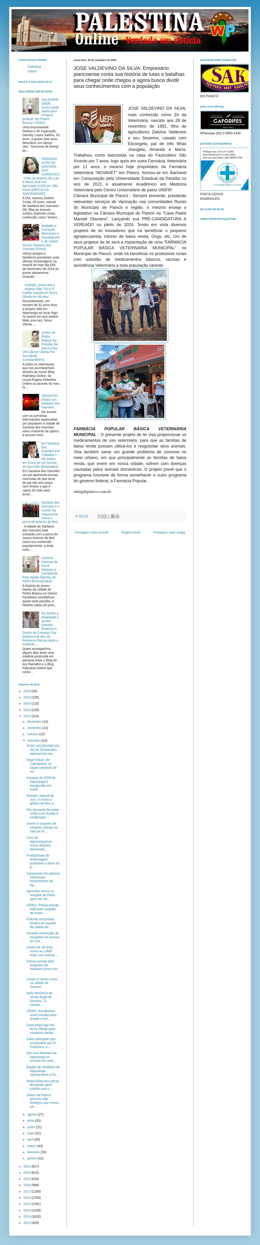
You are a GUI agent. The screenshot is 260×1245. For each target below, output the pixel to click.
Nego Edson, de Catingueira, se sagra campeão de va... (41, 765)
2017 (27, 1191)
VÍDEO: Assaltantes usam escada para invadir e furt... (41, 1015)
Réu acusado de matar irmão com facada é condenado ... (42, 813)
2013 (27, 1216)
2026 (27, 691)
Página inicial (131, 532)
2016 (27, 1197)
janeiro (32, 1158)
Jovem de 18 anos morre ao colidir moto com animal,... (42, 951)
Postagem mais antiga (169, 532)
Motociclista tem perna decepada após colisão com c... (42, 1085)
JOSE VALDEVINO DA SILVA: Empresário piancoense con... (42, 749)
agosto (32, 1114)
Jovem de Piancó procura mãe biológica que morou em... (42, 1100)
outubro (33, 734)
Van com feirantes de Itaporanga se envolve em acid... (41, 1057)
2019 (27, 1179)
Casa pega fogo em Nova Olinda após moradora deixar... (41, 1029)
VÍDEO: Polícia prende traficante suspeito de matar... (42, 909)
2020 (27, 1172)
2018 (27, 1185)
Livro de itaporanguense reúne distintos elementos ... (39, 843)
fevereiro (33, 1152)
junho (31, 1127)
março (32, 1146)
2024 (27, 703)
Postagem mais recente (92, 532)
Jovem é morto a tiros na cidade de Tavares (42, 983)
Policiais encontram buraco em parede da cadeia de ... (41, 923)
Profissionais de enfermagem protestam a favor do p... (42, 861)
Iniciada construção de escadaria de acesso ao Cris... (42, 937)
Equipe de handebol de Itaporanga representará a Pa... (43, 1071)
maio (31, 1133)
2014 (27, 1210)
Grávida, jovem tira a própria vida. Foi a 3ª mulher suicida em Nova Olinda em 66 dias (40, 290)
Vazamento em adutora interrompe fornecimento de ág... (43, 879)
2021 (27, 1166)
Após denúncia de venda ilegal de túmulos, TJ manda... (39, 998)
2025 (27, 697)
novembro (34, 728)
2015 (27, 1204)
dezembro (34, 721)
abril (30, 1139)
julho (31, 1120)
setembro (34, 740)
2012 (27, 1223)
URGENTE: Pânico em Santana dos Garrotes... (50, 401)
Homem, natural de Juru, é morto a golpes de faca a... (41, 799)
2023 (27, 710)
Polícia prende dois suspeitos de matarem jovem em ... (42, 967)
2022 (27, 716)
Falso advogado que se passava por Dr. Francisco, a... (41, 1043)
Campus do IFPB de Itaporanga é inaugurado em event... (40, 783)
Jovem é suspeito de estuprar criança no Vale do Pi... (42, 827)
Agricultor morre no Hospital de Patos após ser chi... (40, 895)
